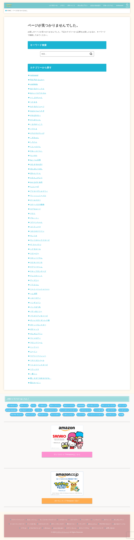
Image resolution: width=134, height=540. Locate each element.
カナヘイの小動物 (37, 204)
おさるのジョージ (37, 106)
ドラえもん (34, 285)
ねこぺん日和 (35, 160)
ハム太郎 (33, 294)
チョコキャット (36, 276)
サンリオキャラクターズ (40, 240)
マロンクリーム (36, 343)
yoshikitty (34, 84)
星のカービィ (35, 383)
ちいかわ (33, 155)
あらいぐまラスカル (38, 93)
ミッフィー (34, 347)
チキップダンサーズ (38, 271)
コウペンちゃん (36, 222)
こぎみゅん (34, 138)
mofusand (119, 5)
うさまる (33, 102)
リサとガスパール (37, 360)
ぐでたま (33, 129)
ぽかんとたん (35, 173)
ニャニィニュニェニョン (40, 289)
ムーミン (33, 352)
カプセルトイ (35, 209)
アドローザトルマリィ (39, 191)
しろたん (33, 142)
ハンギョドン (35, 303)
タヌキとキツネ (36, 262)
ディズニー (34, 280)
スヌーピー (34, 253)
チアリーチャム (36, 267)
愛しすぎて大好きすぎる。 (40, 378)
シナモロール (53, 5)
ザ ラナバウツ (35, 245)
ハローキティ (35, 298)
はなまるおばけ (95, 5)
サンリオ (33, 236)
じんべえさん (35, 147)
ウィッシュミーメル (38, 196)
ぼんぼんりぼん (36, 169)
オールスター (35, 200)
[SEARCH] (127, 5)
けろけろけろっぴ (37, 133)
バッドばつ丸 (35, 307)
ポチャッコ (71, 5)
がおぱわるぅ (35, 115)
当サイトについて (97, 528)
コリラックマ (35, 227)
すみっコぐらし (108, 5)
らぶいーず (34, 187)
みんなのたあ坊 (36, 182)
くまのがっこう (36, 124)
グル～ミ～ (34, 218)
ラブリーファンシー (38, 356)
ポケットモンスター (38, 325)
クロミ (62, 5)
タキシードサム (36, 258)
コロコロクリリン (37, 231)
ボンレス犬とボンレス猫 (40, 320)
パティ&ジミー (36, 311)
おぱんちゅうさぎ (37, 111)
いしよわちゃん (36, 98)
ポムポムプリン (83, 5)
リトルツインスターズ (39, 365)
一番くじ (33, 374)
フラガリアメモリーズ (39, 316)
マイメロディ (35, 338)
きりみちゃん (35, 120)
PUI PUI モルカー (37, 80)
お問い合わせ (110, 528)
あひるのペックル (37, 89)
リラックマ (34, 369)
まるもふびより (36, 178)
